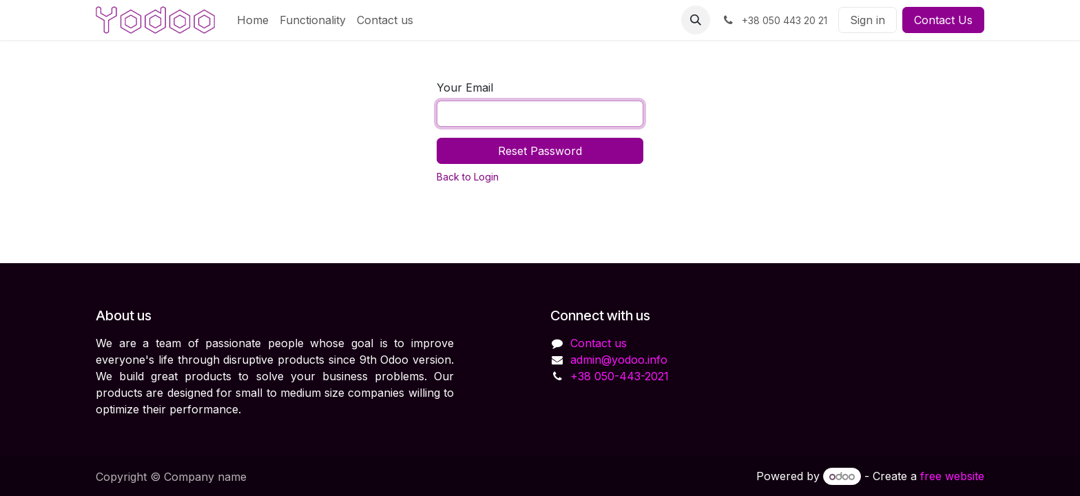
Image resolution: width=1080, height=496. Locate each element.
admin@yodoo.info (618, 359)
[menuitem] (252, 20)
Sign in (867, 20)
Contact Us (943, 20)
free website (952, 476)
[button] (695, 20)
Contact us (598, 343)
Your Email (465, 87)
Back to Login (468, 177)
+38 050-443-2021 (619, 376)
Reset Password (540, 151)
